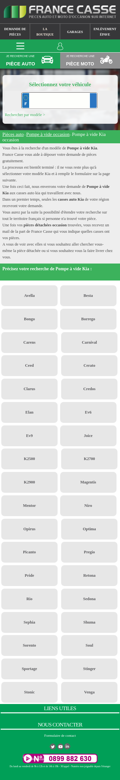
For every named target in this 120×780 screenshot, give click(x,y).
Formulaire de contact (60, 735)
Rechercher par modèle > (25, 115)
